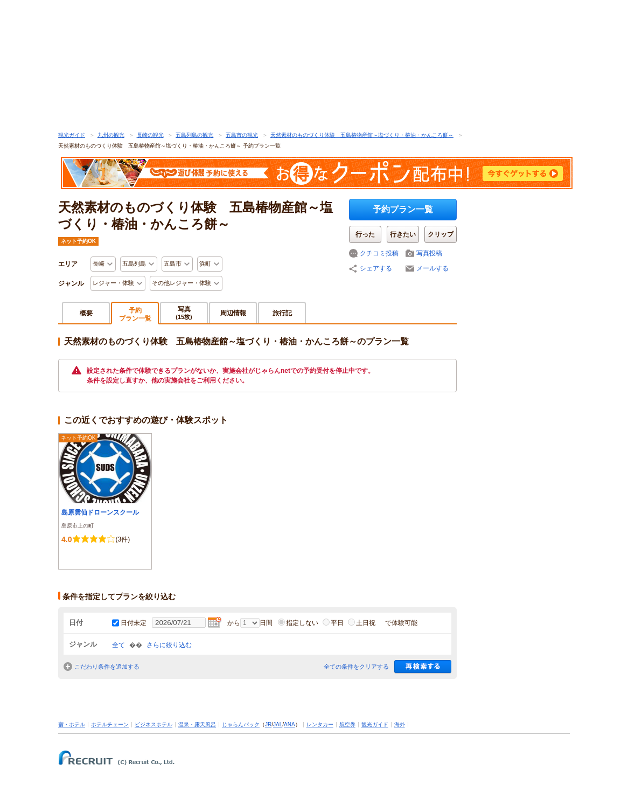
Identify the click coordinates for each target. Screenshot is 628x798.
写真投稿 (429, 253)
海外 (399, 724)
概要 (86, 313)
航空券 (347, 724)
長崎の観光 (150, 135)
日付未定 (133, 623)
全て (118, 645)
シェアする (376, 268)
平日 (333, 623)
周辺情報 (233, 313)
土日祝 (361, 623)
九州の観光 (110, 135)
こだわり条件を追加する (106, 666)
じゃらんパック (241, 724)
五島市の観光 (242, 135)
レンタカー (319, 724)
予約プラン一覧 (403, 209)
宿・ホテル (71, 724)
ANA (289, 724)
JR (268, 724)
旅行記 (282, 313)
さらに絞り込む (169, 645)
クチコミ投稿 (379, 253)
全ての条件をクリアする (356, 666)
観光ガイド (71, 135)
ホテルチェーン (110, 724)
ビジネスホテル (153, 724)
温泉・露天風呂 (197, 724)
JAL (277, 724)
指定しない (298, 623)
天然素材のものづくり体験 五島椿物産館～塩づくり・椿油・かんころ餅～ (361, 135)
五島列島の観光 (194, 135)
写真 (184, 313)
